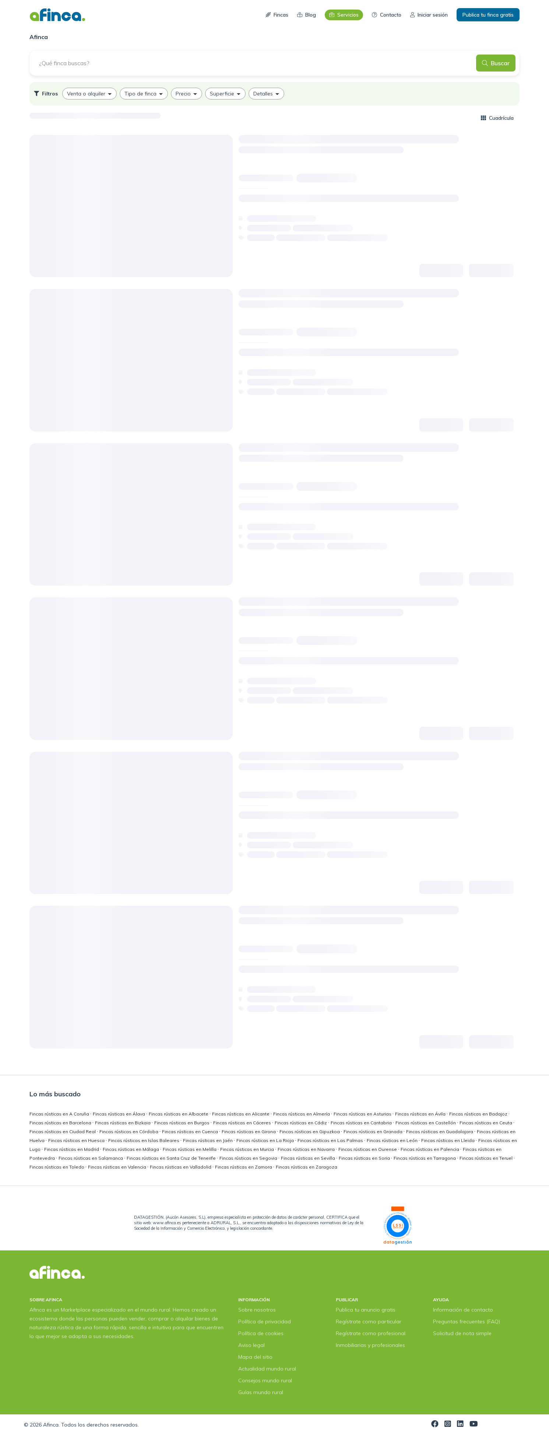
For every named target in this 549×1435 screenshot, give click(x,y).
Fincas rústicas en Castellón (426, 1122)
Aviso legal (251, 1345)
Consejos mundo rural (265, 1380)
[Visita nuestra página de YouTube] (473, 1424)
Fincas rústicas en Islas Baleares (144, 1140)
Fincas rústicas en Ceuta (486, 1122)
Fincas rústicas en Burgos (182, 1122)
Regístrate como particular (368, 1321)
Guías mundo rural (260, 1392)
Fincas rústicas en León (393, 1140)
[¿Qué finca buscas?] (255, 62)
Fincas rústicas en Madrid (72, 1149)
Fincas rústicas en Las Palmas (331, 1140)
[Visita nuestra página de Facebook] (435, 1424)
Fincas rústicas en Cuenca (190, 1131)
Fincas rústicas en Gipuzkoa (310, 1131)
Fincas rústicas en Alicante (241, 1114)
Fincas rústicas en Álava (119, 1114)
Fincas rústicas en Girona (249, 1131)
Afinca (51, 1424)
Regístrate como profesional (370, 1333)
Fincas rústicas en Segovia (248, 1158)
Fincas (276, 14)
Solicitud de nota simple (462, 1333)
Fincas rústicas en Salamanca (91, 1158)
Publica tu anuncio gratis (365, 1309)
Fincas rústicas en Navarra (307, 1149)
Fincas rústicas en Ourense (368, 1149)
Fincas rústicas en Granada (374, 1131)
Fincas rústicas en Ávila (421, 1114)
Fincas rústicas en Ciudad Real (63, 1131)
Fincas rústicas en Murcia (247, 1149)
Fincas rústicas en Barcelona (60, 1122)
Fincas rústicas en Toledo (57, 1167)
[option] (89, 93)
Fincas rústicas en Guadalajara (440, 1131)
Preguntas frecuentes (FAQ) (466, 1321)
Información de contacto (463, 1309)
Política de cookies (261, 1333)
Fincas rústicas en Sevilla (308, 1158)
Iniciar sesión (429, 14)
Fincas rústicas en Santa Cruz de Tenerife (172, 1158)
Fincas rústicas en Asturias (363, 1114)
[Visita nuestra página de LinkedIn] (460, 1424)
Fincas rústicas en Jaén (208, 1140)
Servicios (344, 14)
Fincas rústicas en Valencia (117, 1167)
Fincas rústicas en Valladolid (181, 1167)
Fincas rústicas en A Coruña (59, 1114)
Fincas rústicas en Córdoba (129, 1131)
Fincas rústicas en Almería (302, 1114)
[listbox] (274, 93)
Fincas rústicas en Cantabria (362, 1122)
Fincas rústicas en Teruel (487, 1158)
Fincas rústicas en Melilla (190, 1149)
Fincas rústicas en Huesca (77, 1140)
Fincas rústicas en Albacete (179, 1114)
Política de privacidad (264, 1321)
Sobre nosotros (257, 1309)
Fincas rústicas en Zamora (244, 1167)
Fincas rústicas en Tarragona (425, 1158)
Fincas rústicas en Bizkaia (123, 1122)
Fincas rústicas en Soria (365, 1158)
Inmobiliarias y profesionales (370, 1345)
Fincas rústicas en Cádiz (301, 1122)
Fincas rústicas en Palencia (430, 1149)
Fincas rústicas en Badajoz (478, 1114)
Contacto (386, 14)
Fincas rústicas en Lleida (448, 1140)
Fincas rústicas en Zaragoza (306, 1167)
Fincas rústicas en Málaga (131, 1149)
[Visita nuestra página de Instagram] (447, 1424)
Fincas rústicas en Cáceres (242, 1122)
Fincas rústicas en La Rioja (265, 1140)
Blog (306, 14)
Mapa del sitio (255, 1357)
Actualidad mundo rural (267, 1368)
